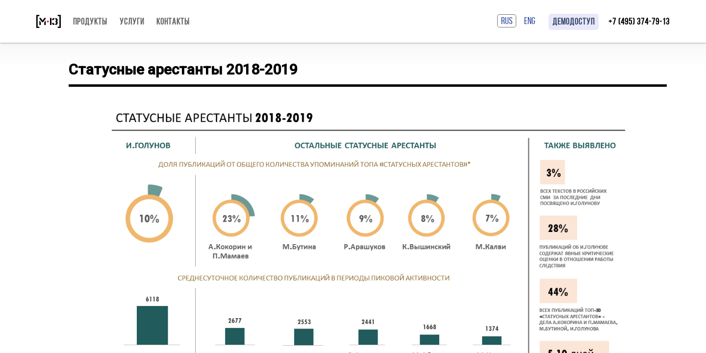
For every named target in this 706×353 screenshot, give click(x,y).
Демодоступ (574, 21)
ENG (529, 20)
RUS (506, 20)
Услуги (132, 21)
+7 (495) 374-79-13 (639, 21)
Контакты (173, 21)
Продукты (90, 21)
